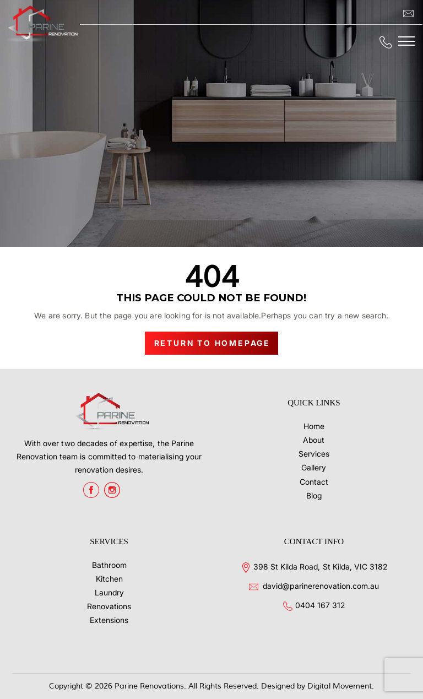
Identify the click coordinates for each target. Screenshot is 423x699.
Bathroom (109, 565)
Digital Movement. (340, 686)
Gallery (313, 467)
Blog (314, 495)
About (313, 440)
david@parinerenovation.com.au (321, 585)
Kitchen (109, 578)
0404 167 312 (320, 605)
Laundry (109, 592)
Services (314, 453)
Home (313, 426)
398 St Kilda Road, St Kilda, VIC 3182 (320, 566)
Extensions (109, 620)
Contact (314, 481)
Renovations (109, 606)
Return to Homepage (212, 343)
